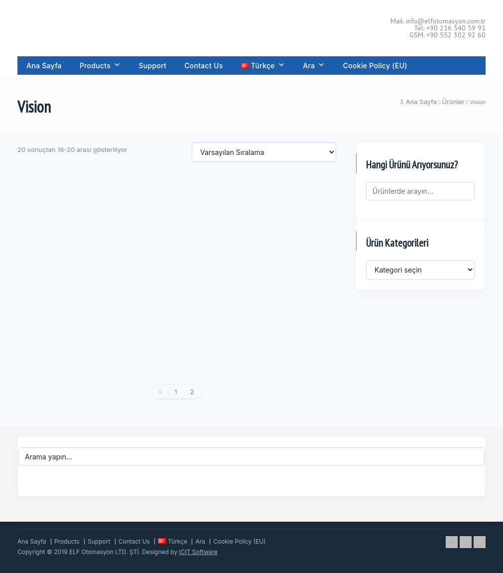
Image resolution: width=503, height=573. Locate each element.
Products (100, 65)
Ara (314, 65)
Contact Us (203, 65)
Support (152, 65)
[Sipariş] (264, 152)
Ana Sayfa (44, 65)
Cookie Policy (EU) (375, 65)
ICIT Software (198, 552)
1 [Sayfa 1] (175, 392)
